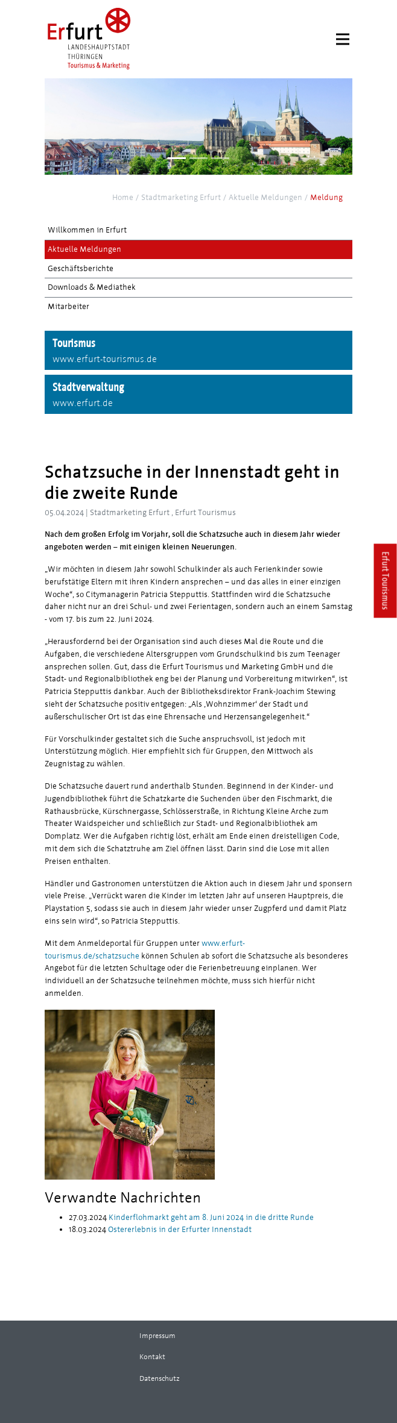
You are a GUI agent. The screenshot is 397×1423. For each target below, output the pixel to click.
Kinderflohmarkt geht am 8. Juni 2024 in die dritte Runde (210, 1217)
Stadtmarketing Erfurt (181, 197)
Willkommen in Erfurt (87, 230)
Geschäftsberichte (80, 269)
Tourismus (198, 351)
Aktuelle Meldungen (265, 197)
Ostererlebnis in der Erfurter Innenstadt (179, 1229)
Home (122, 197)
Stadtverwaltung (198, 395)
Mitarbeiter (68, 306)
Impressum (157, 1335)
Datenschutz (159, 1378)
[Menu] (342, 39)
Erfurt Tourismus (386, 580)
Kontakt (152, 1357)
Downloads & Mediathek (92, 287)
